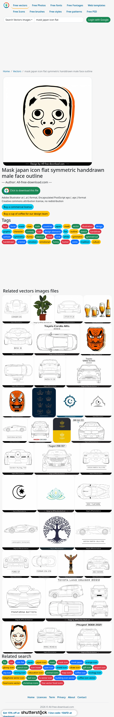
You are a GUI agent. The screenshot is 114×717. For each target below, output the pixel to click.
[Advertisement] (57, 47)
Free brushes (37, 11)
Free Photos (39, 5)
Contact (82, 697)
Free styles (55, 11)
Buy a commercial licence (18, 207)
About (71, 697)
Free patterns (74, 11)
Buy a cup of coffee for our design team (26, 213)
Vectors (17, 71)
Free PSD (92, 11)
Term (52, 697)
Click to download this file (21, 191)
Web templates (96, 5)
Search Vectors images (18, 19)
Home (6, 71)
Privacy (61, 697)
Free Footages (75, 5)
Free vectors (20, 5)
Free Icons (19, 11)
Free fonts (56, 5)
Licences (42, 697)
